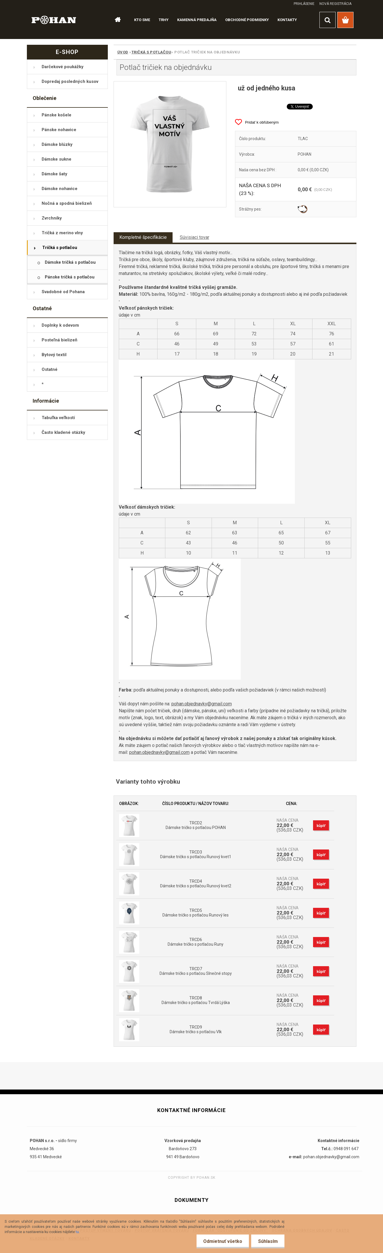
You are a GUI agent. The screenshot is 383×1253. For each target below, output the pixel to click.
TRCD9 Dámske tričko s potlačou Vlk (196, 1029)
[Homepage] (115, 20)
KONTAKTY (287, 20)
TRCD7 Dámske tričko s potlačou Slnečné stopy (196, 971)
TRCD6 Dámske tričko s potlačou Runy (195, 942)
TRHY (164, 20)
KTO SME (142, 20)
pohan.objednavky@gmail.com (201, 704)
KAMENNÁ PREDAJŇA (197, 20)
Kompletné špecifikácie (143, 237)
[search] (327, 20)
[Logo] (54, 19)
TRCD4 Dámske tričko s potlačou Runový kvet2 (195, 883)
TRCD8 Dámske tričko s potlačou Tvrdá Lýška (196, 1000)
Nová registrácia (335, 4)
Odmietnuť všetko (221, 1241)
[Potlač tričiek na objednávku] (170, 144)
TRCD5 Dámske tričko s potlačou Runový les (195, 912)
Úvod (122, 52)
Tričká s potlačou (151, 52)
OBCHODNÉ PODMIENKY (247, 20)
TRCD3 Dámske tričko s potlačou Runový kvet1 (195, 854)
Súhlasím (267, 1241)
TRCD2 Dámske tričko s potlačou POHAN (196, 825)
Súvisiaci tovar (194, 237)
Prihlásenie (304, 4)
